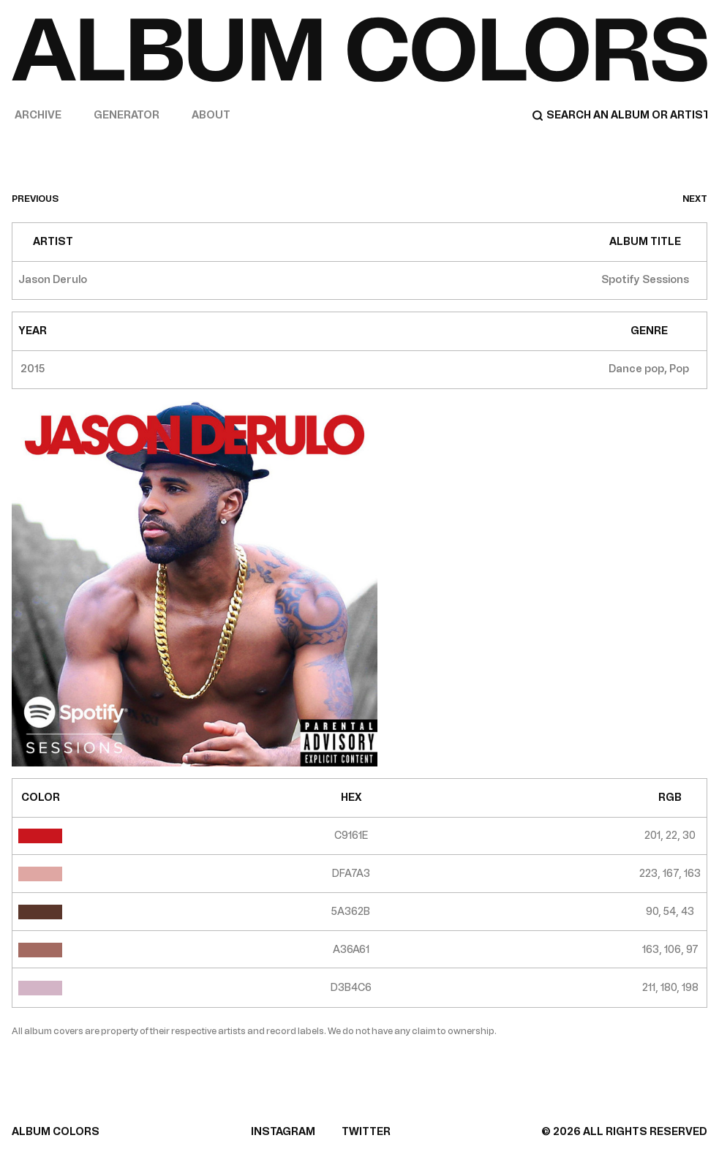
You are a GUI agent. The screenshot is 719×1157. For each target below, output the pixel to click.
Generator (126, 115)
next (694, 199)
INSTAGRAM (283, 1132)
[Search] (619, 115)
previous (35, 199)
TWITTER (366, 1132)
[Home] (359, 50)
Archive (38, 115)
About (211, 115)
